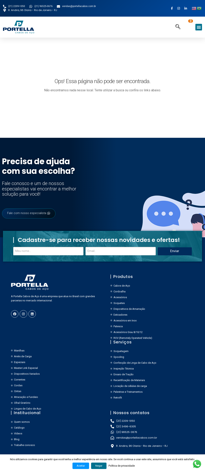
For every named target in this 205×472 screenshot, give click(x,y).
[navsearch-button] (178, 27)
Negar (98, 465)
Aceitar (81, 465)
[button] (198, 27)
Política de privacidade (122, 465)
